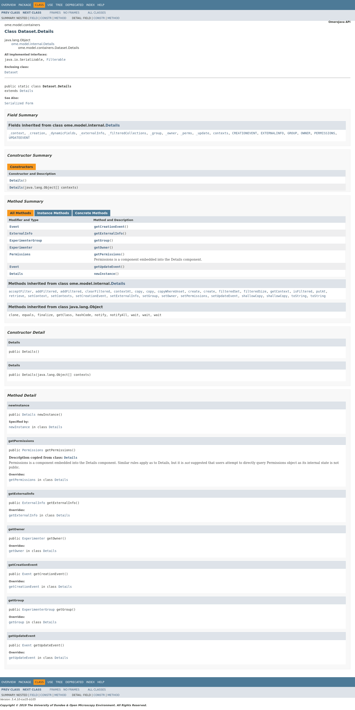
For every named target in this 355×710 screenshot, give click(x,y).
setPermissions (194, 296)
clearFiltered (97, 291)
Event (14, 226)
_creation (36, 133)
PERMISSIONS (324, 133)
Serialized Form (19, 103)
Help (100, 5)
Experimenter (21, 247)
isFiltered (302, 291)
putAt (321, 291)
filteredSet (229, 291)
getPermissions (107, 254)
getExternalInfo (108, 233)
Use (50, 5)
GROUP (292, 133)
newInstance (104, 274)
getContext (279, 291)
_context (16, 133)
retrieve (16, 296)
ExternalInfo (21, 233)
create (194, 291)
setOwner (169, 296)
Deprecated (74, 5)
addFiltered (46, 291)
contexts (220, 133)
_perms (186, 133)
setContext (37, 296)
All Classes (97, 12)
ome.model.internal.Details (32, 44)
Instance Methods (53, 213)
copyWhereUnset (171, 291)
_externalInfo (91, 133)
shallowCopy (252, 296)
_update (202, 133)
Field (34, 18)
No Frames (71, 12)
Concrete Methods (91, 213)
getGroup (101, 240)
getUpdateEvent (107, 267)
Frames (55, 12)
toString (299, 296)
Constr (46, 18)
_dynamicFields (62, 133)
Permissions (20, 254)
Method (60, 18)
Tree (59, 5)
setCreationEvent (91, 296)
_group (156, 133)
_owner (171, 133)
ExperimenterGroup (26, 240)
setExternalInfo (124, 296)
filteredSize (255, 291)
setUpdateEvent (224, 296)
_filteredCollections (127, 133)
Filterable (55, 59)
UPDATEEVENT (19, 137)
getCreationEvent (109, 226)
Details (26, 91)
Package (25, 5)
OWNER (305, 133)
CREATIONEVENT (244, 133)
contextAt (122, 291)
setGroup (150, 296)
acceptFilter (20, 291)
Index (90, 5)
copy (138, 291)
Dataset (11, 72)
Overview (8, 5)
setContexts (61, 296)
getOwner (101, 247)
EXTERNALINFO (272, 133)
